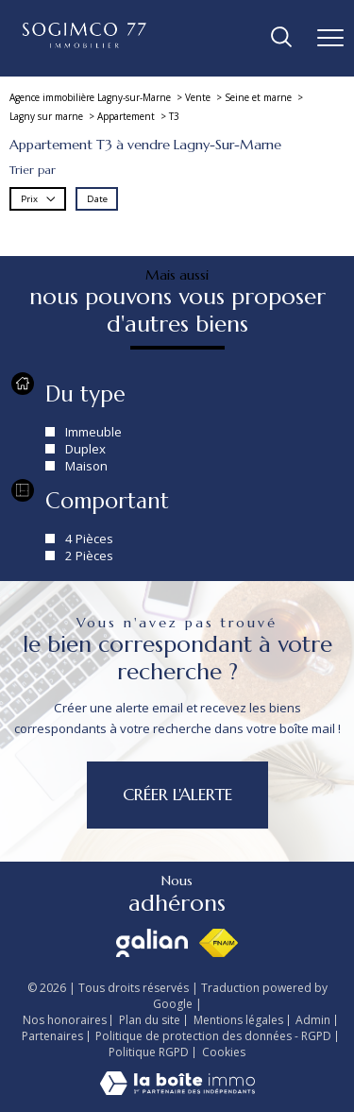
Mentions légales (238, 1020)
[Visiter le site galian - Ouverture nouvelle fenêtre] (152, 943)
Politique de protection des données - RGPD (213, 1036)
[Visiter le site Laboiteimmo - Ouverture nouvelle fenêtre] (177, 1091)
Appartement (126, 116)
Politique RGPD (149, 1052)
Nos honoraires (65, 1020)
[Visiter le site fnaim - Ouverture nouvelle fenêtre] (218, 943)
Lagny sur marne (46, 116)
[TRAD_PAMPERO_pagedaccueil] (84, 44)
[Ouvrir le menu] (330, 37)
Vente (198, 97)
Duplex (85, 447)
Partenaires (52, 1036)
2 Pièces (89, 555)
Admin (312, 1020)
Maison (86, 464)
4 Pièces (89, 538)
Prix (38, 199)
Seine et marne (258, 97)
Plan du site (149, 1020)
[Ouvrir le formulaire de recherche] (281, 38)
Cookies (223, 1052)
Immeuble (93, 430)
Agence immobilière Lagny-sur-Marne (90, 97)
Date (97, 199)
